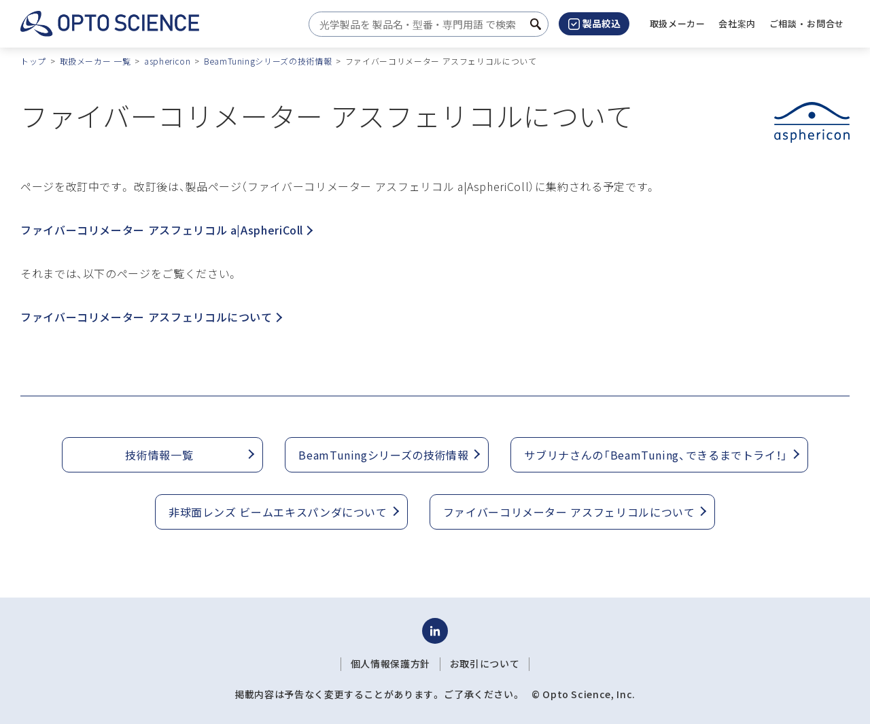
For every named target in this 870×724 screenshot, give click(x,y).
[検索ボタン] (535, 24)
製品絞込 (594, 23)
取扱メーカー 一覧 (95, 61)
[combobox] (424, 24)
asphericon (167, 61)
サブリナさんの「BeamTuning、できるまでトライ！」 (656, 455)
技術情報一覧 (159, 455)
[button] (737, 24)
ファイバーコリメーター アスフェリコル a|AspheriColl (166, 230)
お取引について (484, 663)
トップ (33, 61)
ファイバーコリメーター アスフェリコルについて (151, 317)
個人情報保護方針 (390, 663)
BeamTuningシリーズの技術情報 (268, 61)
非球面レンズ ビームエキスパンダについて (278, 512)
